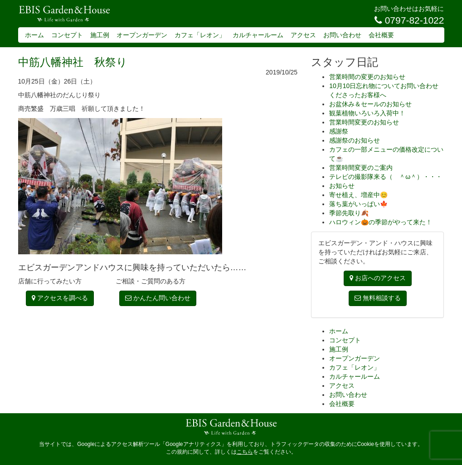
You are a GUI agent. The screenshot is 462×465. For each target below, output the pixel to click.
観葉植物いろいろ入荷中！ (367, 113)
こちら (245, 452)
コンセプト (67, 35)
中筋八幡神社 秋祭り (72, 62)
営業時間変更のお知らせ (364, 122)
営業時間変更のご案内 (361, 167)
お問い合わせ (342, 35)
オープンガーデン (142, 35)
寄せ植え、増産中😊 (358, 194)
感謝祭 (338, 131)
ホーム (34, 35)
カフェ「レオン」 (200, 35)
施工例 (99, 35)
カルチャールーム (258, 35)
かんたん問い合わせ (157, 298)
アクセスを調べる (60, 298)
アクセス (303, 35)
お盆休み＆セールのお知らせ (370, 104)
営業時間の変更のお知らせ (367, 76)
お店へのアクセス (378, 278)
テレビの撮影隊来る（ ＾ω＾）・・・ (385, 176)
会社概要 (381, 35)
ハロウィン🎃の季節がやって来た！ (380, 222)
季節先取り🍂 (349, 213)
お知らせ (342, 185)
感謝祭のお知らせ (354, 140)
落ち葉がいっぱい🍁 (358, 204)
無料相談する (378, 298)
